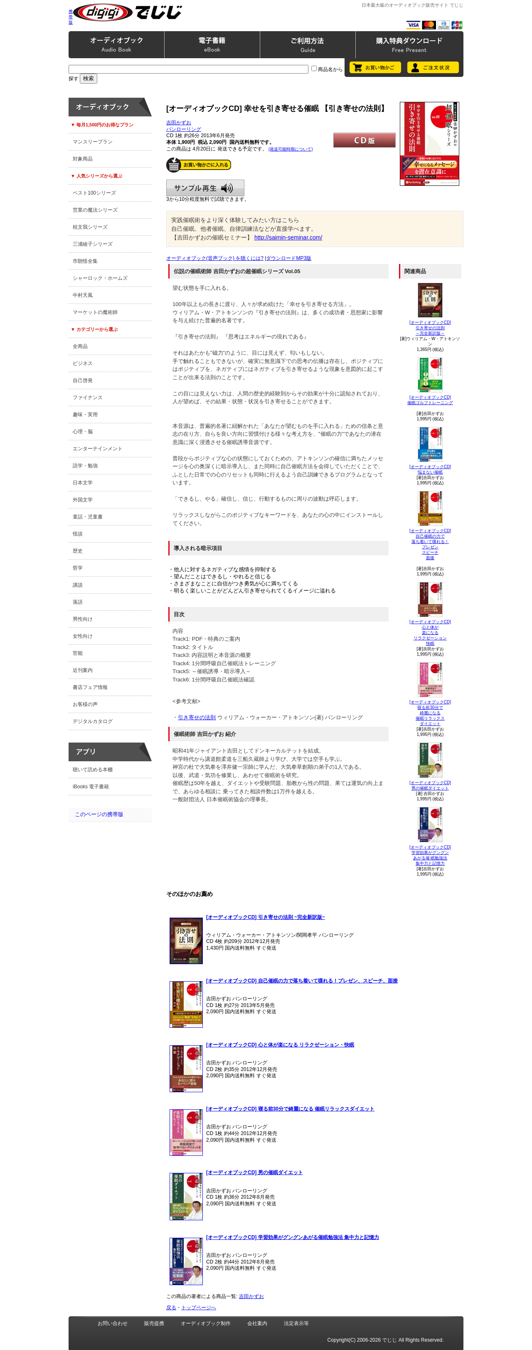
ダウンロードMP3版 (288, 258)
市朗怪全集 (85, 261)
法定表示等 (296, 1323)
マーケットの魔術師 (95, 312)
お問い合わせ (113, 1323)
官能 (78, 653)
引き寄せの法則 (197, 717)
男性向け (83, 619)
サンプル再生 (205, 188)
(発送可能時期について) (290, 149)
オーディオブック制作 (206, 1323)
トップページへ (198, 1308)
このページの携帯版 (99, 814)
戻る (171, 1308)
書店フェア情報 (90, 687)
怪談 (78, 534)
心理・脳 (83, 431)
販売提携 (154, 1323)
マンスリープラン (93, 142)
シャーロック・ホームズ (100, 278)
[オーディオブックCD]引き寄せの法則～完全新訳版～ (430, 328)
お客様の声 (85, 704)
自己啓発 (83, 380)
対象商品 (83, 159)
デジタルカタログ (93, 721)
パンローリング (183, 129)
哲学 (78, 568)
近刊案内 (83, 670)
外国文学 (83, 500)
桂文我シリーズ (90, 227)
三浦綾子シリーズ (93, 244)
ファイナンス (88, 397)
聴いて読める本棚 (93, 769)
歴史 (78, 551)
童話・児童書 (88, 517)
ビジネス (83, 363)
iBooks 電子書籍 (91, 787)
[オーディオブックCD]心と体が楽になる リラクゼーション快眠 (430, 632)
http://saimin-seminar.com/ (288, 237)
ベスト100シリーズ (94, 193)
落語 (78, 602)
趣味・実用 (85, 414)
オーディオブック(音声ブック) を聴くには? (215, 258)
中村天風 (83, 295)
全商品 (80, 346)
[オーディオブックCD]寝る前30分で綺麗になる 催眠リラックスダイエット (430, 713)
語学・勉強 (85, 466)
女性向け (83, 636)
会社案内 (257, 1323)
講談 (78, 585)
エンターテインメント (98, 449)
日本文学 (83, 483)
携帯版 (71, 17)
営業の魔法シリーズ (95, 210)
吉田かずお (178, 123)
